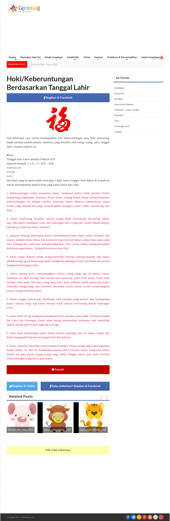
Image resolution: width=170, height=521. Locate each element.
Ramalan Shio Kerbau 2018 (57, 429)
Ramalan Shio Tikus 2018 (44, 64)
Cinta (86, 57)
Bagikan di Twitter (22, 386)
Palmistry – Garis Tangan (126, 109)
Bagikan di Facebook (58, 97)
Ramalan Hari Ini (30, 57)
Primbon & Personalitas (122, 57)
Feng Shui (119, 93)
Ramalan (118, 115)
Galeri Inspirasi (150, 57)
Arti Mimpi (119, 87)
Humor (98, 57)
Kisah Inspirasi (54, 57)
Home (12, 57)
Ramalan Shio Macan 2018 (93, 429)
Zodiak (117, 131)
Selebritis (73, 57)
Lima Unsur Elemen (124, 104)
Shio (116, 120)
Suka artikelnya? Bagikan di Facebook (75, 386)
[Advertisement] (102, 28)
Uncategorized (121, 126)
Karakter (118, 98)
